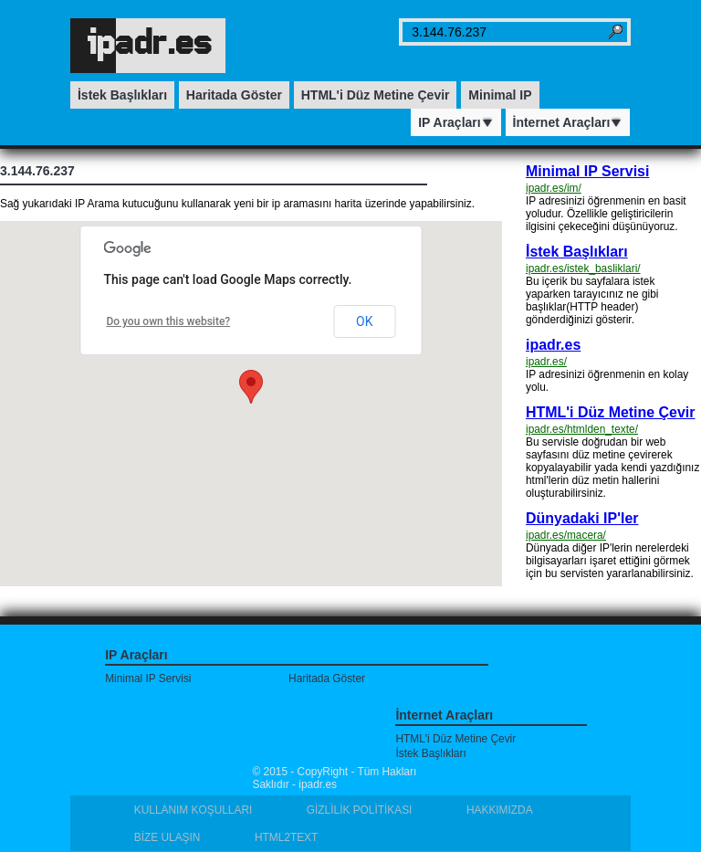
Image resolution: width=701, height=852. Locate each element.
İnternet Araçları (568, 122)
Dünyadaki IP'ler (582, 518)
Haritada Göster (234, 95)
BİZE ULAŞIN (167, 837)
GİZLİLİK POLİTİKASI (360, 810)
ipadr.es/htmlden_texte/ (582, 429)
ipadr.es (553, 344)
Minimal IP (499, 95)
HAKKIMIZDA (499, 810)
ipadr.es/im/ (553, 188)
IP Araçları (456, 122)
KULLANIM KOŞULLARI (193, 810)
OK (364, 321)
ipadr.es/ (546, 361)
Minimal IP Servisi (587, 171)
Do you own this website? (168, 321)
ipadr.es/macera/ (566, 535)
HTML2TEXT (286, 837)
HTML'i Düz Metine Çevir (375, 95)
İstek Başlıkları (122, 95)
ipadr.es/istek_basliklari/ (583, 268)
